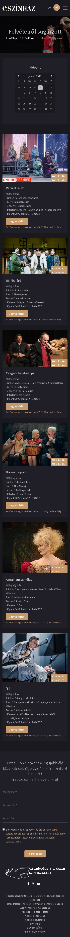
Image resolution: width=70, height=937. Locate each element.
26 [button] (24, 109)
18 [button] (19, 103)
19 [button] (24, 103)
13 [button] (30, 98)
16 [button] (46, 98)
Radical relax (15, 188)
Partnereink (35, 923)
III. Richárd (13, 280)
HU (47, 7)
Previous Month (18, 76)
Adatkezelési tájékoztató (35, 911)
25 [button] (19, 109)
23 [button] (46, 103)
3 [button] (51, 87)
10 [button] (51, 93)
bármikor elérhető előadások (49, 833)
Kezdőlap (11, 38)
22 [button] (40, 103)
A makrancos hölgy (19, 579)
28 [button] (19, 87)
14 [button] (35, 98)
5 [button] (24, 93)
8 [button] (40, 93)
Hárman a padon (17, 472)
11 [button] (19, 98)
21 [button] (35, 103)
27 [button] (30, 109)
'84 (8, 688)
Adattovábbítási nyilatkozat (35, 907)
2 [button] (45, 87)
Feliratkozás (35, 853)
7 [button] (35, 93)
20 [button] (30, 103)
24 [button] (51, 103)
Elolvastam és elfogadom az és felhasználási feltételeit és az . (36, 835)
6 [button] (29, 93)
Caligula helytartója (20, 373)
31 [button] (35, 87)
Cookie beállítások (35, 919)
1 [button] (40, 87)
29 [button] (24, 87)
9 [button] (45, 93)
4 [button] (18, 93)
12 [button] (24, 98)
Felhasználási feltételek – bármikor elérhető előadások (35, 903)
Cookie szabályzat (35, 915)
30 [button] (30, 87)
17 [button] (51, 98)
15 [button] (40, 98)
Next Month (52, 76)
